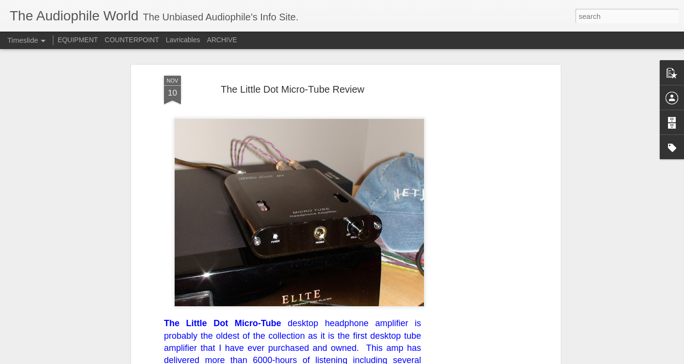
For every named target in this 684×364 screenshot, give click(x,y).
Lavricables (183, 40)
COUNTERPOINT (132, 40)
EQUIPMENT (78, 40)
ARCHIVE (222, 40)
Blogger (372, 359)
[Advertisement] (474, 182)
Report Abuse (401, 359)
